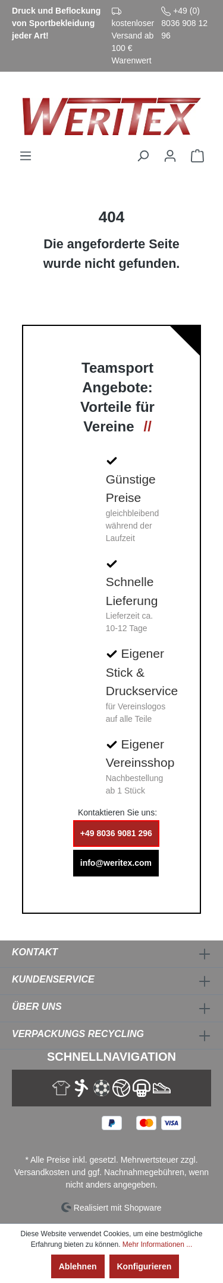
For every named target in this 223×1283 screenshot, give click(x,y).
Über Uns (37, 1007)
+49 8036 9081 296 (116, 833)
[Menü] (25, 156)
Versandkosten (42, 1172)
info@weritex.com (116, 863)
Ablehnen (78, 1266)
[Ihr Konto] (170, 156)
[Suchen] (142, 156)
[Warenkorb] (197, 156)
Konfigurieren (144, 1266)
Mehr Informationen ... (157, 1244)
